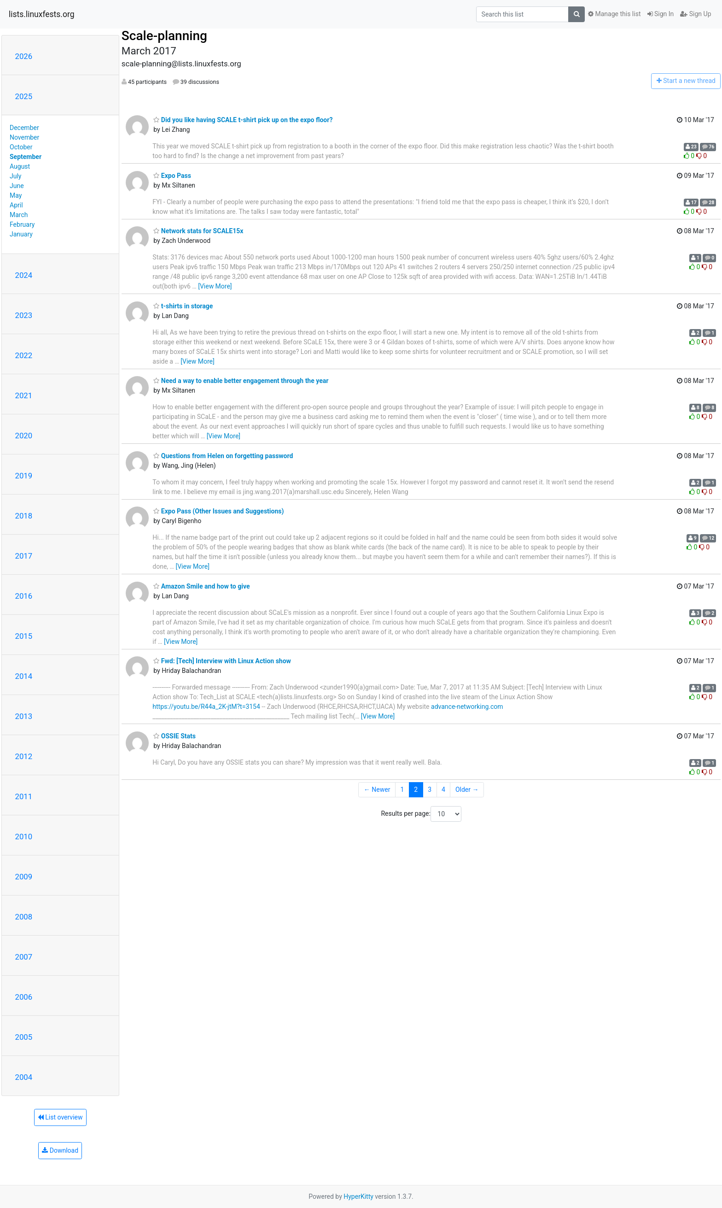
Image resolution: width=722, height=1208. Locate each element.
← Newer (377, 789)
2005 (24, 1037)
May (16, 195)
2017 (24, 555)
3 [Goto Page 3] (429, 789)
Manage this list (614, 14)
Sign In (660, 14)
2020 (24, 435)
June (17, 185)
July (15, 176)
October (21, 147)
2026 (24, 56)
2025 (24, 96)
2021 (24, 395)
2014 (24, 676)
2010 (24, 836)
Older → (467, 789)
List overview (60, 1117)
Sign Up (695, 14)
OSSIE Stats (174, 736)
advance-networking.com (467, 706)
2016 (24, 596)
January (21, 234)
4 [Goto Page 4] (443, 789)
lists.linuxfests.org (42, 14)
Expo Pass (172, 175)
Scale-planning (164, 35)
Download (60, 1150)
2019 (24, 475)
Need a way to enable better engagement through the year (240, 380)
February (22, 224)
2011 (24, 796)
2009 (24, 876)
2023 (24, 315)
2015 (24, 636)
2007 (24, 956)
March (19, 214)
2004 (24, 1077)
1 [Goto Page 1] (402, 789)
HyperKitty (358, 1196)
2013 (24, 716)
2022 (24, 355)
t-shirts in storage (183, 306)
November (24, 137)
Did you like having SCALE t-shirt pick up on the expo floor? (242, 120)
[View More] (215, 286)
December (24, 127)
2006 (24, 997)
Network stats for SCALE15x (198, 231)
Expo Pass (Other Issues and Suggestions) (218, 511)
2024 (24, 275)
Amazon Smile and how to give (201, 586)
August (20, 166)
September (25, 156)
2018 (24, 515)
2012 (24, 756)
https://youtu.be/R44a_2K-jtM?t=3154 (206, 706)
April (16, 205)
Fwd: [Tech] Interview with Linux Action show (222, 661)
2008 (24, 916)
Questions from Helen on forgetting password (223, 456)
